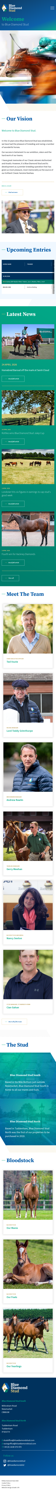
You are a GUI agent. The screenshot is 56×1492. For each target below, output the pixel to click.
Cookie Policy (6, 1483)
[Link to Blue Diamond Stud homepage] (12, 7)
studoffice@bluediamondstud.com (18, 1440)
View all (11, 578)
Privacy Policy (6, 1485)
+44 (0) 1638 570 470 (12, 1447)
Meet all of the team (15, 1022)
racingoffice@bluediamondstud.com (19, 1443)
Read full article (13, 379)
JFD (18, 1488)
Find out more (13, 192)
